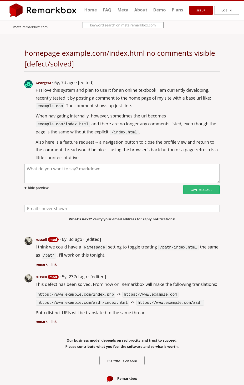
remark (41, 262)
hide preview (38, 187)
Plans (177, 10)
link (53, 262)
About (140, 10)
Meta (122, 10)
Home (90, 10)
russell (41, 238)
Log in (227, 10)
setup (201, 10)
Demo (159, 10)
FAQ (107, 10)
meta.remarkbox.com (30, 27)
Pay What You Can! (122, 357)
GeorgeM (43, 83)
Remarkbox (122, 375)
